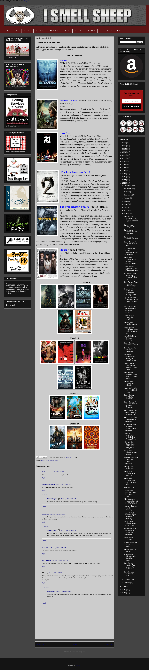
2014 (124, 180)
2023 (124, 152)
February (127, 580)
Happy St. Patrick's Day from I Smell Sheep (130, 390)
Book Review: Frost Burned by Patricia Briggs (130, 284)
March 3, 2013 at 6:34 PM (68, 499)
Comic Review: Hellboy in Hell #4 (131, 344)
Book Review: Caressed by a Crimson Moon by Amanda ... (131, 219)
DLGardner (45, 472)
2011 (124, 590)
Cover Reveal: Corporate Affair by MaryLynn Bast (130, 493)
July (125, 201)
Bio (101, 31)
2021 (124, 158)
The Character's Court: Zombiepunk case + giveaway (131, 251)
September (128, 195)
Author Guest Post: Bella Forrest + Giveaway (130, 419)
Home (9, 31)
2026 (124, 143)
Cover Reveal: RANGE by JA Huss (129, 574)
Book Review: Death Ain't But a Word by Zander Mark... (130, 375)
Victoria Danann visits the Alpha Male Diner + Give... (130, 557)
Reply (43, 478)
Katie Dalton (46, 548)
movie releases (50, 460)
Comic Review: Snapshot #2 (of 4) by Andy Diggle (131, 268)
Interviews (27, 31)
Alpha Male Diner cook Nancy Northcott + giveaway (130, 531)
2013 (124, 183)
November (128, 189)
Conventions (79, 31)
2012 (124, 586)
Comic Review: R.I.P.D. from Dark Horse (129, 397)
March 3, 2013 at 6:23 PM (57, 472)
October (127, 192)
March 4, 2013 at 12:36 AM (60, 560)
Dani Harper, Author (48, 484)
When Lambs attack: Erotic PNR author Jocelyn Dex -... (130, 445)
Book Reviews (40, 31)
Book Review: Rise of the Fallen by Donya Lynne (130, 412)
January (127, 583)
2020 (124, 161)
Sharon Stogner (52, 499)
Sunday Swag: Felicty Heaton (129, 226)
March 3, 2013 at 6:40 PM (58, 548)
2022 (124, 155)
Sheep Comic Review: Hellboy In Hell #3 (130, 453)
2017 (124, 170)
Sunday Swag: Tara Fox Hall (130, 550)
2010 (124, 593)
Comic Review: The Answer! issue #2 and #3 (131, 244)
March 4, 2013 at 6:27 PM (63, 591)
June (126, 204)
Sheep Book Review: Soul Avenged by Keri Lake (130, 481)
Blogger (78, 665)
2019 (124, 164)
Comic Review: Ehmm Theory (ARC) (129, 317)
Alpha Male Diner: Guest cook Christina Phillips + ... (130, 276)
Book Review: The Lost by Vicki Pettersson (130, 350)
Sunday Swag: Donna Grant (129, 467)
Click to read (10, 305)
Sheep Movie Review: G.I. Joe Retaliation (130, 232)
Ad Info (109, 31)
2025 (124, 146)
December (128, 186)
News (17, 31)
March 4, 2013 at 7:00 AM (56, 573)
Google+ (26, 1)
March (43, 460)
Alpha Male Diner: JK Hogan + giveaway (130, 338)
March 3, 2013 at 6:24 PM (63, 484)
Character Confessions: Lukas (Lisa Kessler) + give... (130, 357)
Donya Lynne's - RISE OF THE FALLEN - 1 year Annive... (130, 366)
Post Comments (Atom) (79, 652)
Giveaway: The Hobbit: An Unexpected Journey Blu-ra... (130, 291)
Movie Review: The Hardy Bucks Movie (130, 544)
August (126, 198)
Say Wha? (91, 31)
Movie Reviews (55, 31)
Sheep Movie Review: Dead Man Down (129, 473)
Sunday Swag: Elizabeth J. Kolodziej (129, 383)
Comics (67, 31)
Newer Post (40, 644)
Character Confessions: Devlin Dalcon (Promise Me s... (130, 436)
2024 (124, 149)
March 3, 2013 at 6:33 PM (68, 530)
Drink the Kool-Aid (131, 106)
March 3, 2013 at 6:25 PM (57, 514)
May (125, 207)
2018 (124, 167)
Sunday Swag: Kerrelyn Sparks (130, 323)
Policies (119, 31)
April (126, 210)
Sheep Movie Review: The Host (131, 238)
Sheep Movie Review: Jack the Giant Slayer (130, 524)
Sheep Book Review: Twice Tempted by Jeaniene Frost (130, 260)
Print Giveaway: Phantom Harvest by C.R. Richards (131, 501)
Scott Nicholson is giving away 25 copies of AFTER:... (130, 309)
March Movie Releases (128, 538)
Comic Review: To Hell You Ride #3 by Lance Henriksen (130, 405)
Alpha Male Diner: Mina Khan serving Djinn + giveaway (130, 427)
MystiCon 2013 (129, 487)
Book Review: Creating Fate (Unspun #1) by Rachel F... (130, 566)
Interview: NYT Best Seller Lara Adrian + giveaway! (131, 460)
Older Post (109, 644)
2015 (124, 177)
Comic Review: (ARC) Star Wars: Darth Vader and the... (131, 330)
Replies (46, 494)
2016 (124, 174)
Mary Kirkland (47, 560)
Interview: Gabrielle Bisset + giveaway (130, 508)
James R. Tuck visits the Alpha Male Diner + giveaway (130, 515)
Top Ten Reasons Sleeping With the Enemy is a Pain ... (131, 300)
